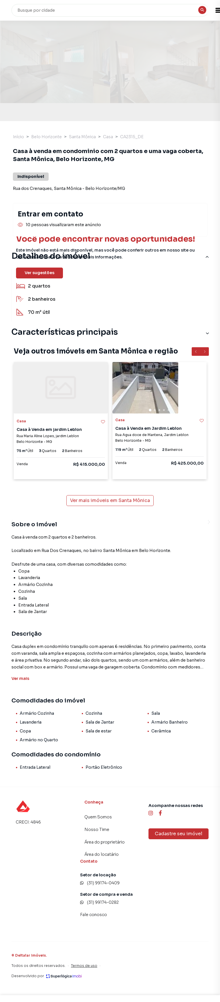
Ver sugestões (39, 272)
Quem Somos (98, 817)
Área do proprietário (104, 842)
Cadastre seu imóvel (178, 834)
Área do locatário (101, 854)
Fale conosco (93, 914)
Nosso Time (96, 829)
